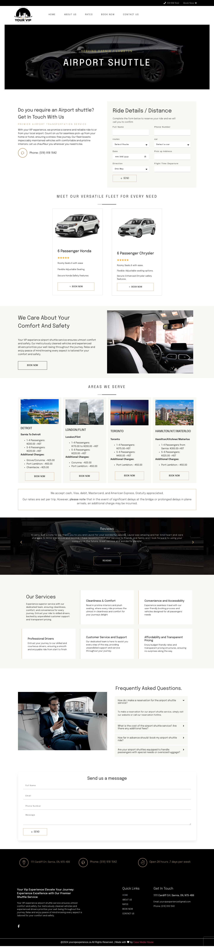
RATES (89, 15)
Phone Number (162, 127)
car (156, 139)
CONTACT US (131, 15)
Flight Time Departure (166, 164)
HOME (52, 15)
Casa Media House (143, 944)
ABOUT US (70, 15)
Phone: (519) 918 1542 (44, 153)
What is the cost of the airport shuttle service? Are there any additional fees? (147, 727)
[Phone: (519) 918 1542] (23, 153)
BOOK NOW (108, 15)
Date (115, 151)
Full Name (118, 127)
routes (116, 139)
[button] (21, 542)
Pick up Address (163, 151)
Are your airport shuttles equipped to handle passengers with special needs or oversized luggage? (149, 751)
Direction (118, 164)
